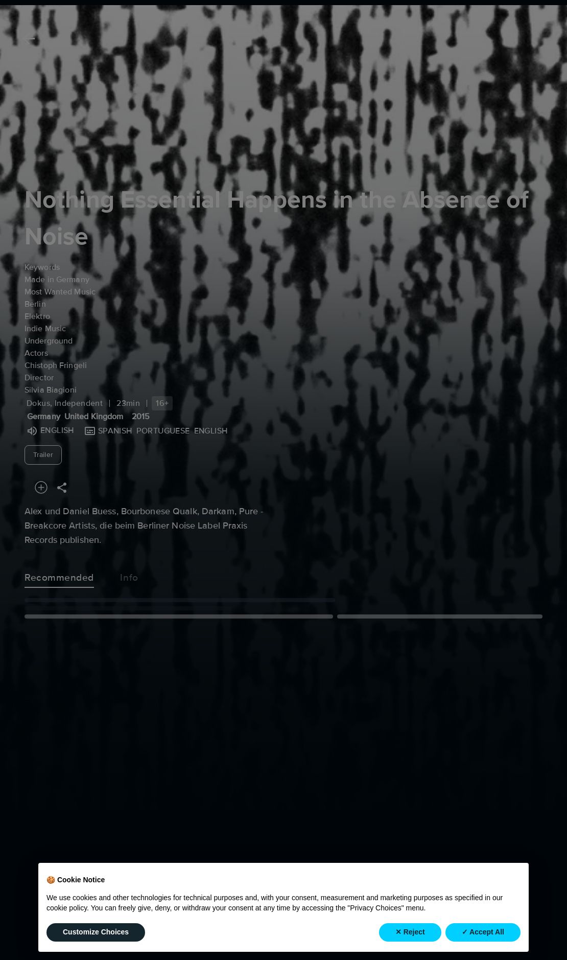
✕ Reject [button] (410, 932)
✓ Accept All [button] (483, 932)
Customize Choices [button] (96, 932)
